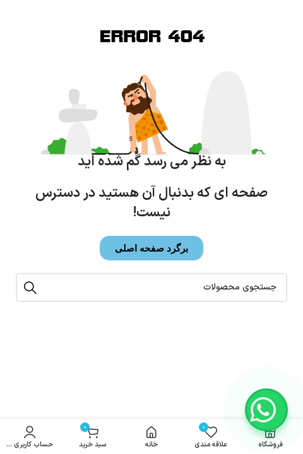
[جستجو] (151, 287)
